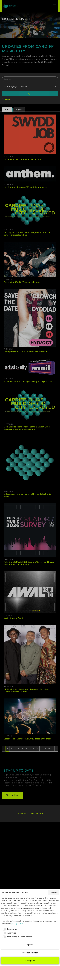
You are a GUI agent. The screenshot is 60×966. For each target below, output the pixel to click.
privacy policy (17, 923)
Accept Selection (30, 953)
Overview (54, 892)
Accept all (30, 961)
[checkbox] (9, 929)
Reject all (30, 945)
